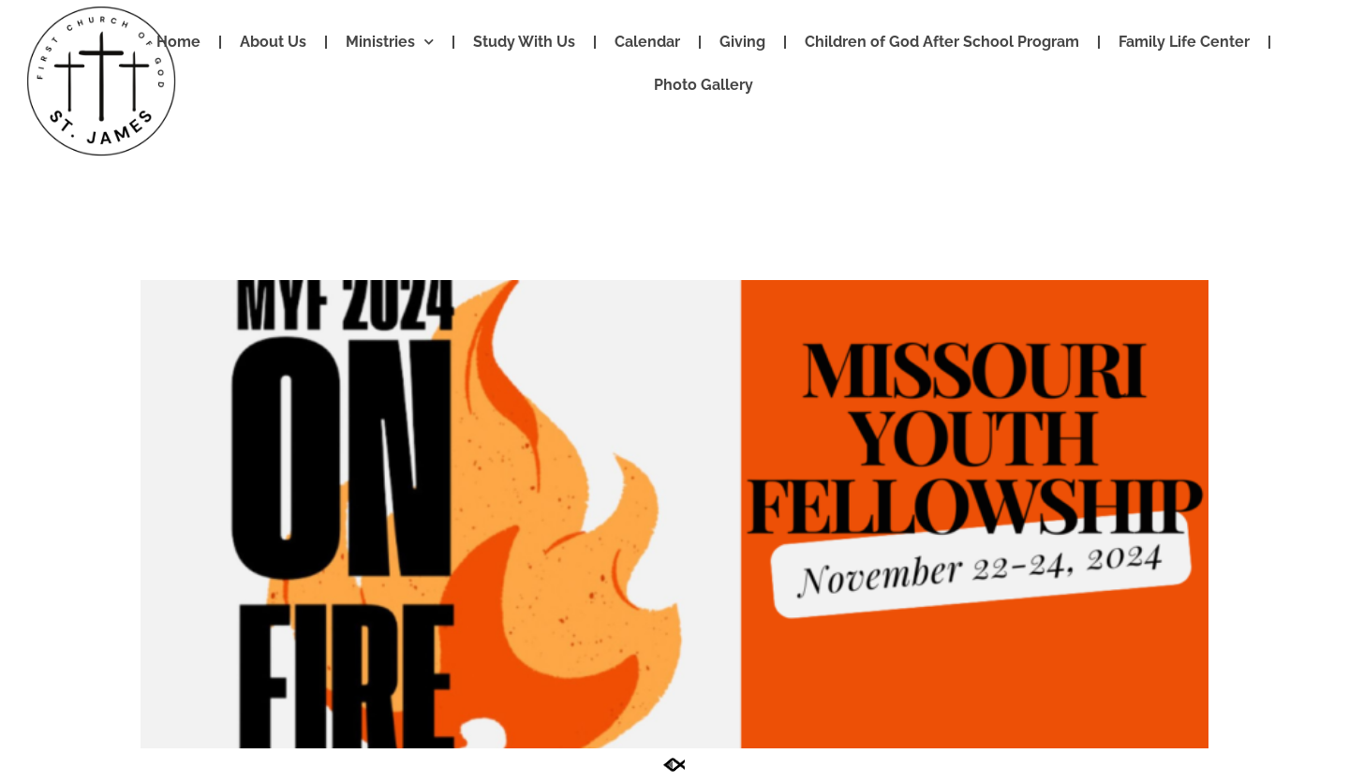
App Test (203, 246)
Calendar (647, 42)
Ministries (390, 42)
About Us (273, 42)
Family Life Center (1184, 42)
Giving (742, 42)
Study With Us (524, 42)
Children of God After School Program (942, 42)
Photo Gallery (703, 85)
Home (178, 42)
